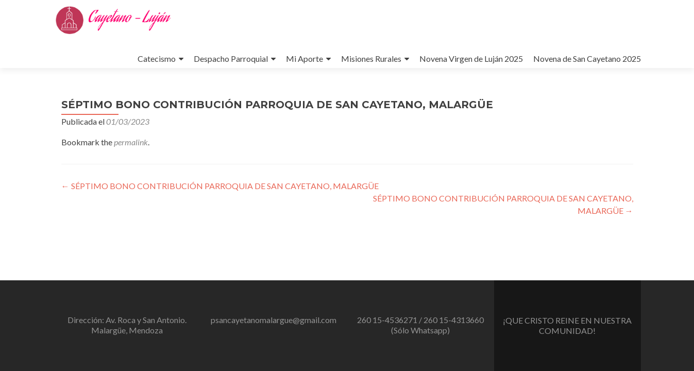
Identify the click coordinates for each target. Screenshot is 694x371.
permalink (131, 142)
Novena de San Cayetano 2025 (587, 58)
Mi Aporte (304, 58)
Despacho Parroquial (231, 58)
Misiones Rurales (371, 58)
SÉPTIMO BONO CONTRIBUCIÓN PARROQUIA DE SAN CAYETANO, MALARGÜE (220, 186)
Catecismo (157, 58)
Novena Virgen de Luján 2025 (471, 58)
